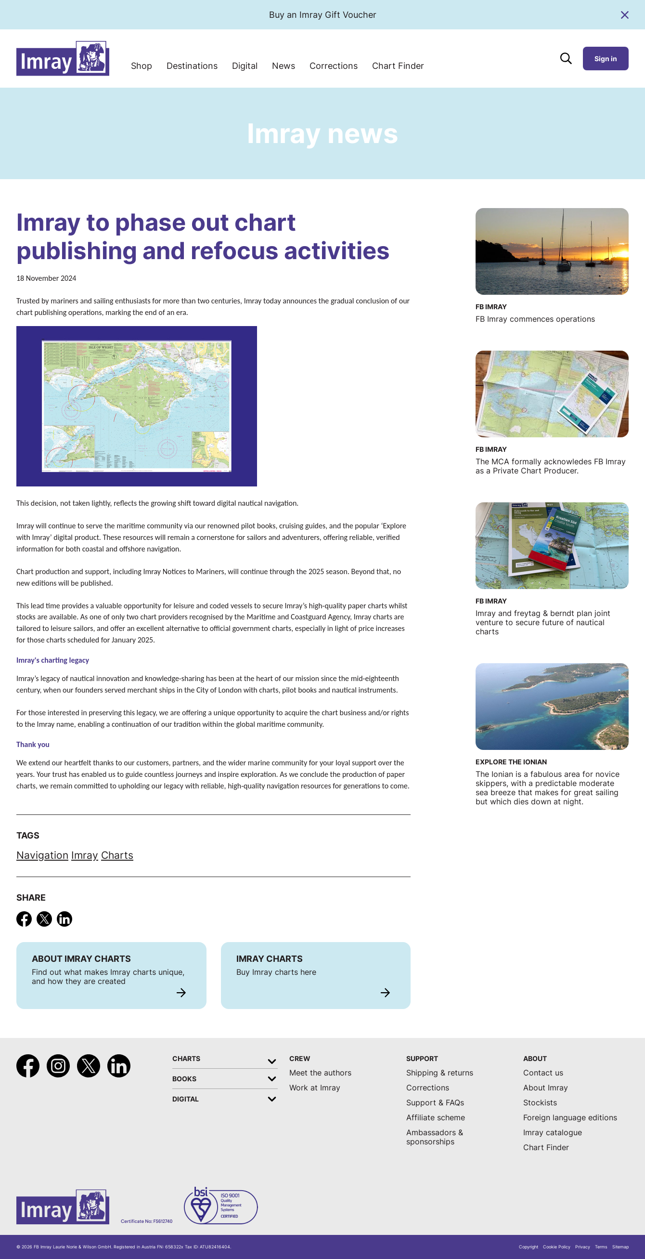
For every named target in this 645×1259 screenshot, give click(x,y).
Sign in (605, 58)
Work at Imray (314, 1087)
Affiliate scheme (435, 1117)
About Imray (545, 1087)
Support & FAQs (435, 1102)
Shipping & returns (439, 1072)
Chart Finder (398, 66)
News (283, 66)
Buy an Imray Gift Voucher (322, 15)
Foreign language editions (570, 1117)
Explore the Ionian (511, 762)
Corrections (334, 66)
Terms (601, 1247)
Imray (84, 855)
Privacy (582, 1247)
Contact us (543, 1072)
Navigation (42, 855)
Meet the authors (320, 1072)
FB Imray (491, 306)
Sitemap (620, 1247)
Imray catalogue (552, 1132)
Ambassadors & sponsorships (434, 1137)
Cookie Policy (556, 1247)
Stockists (540, 1102)
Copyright (528, 1247)
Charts (117, 855)
